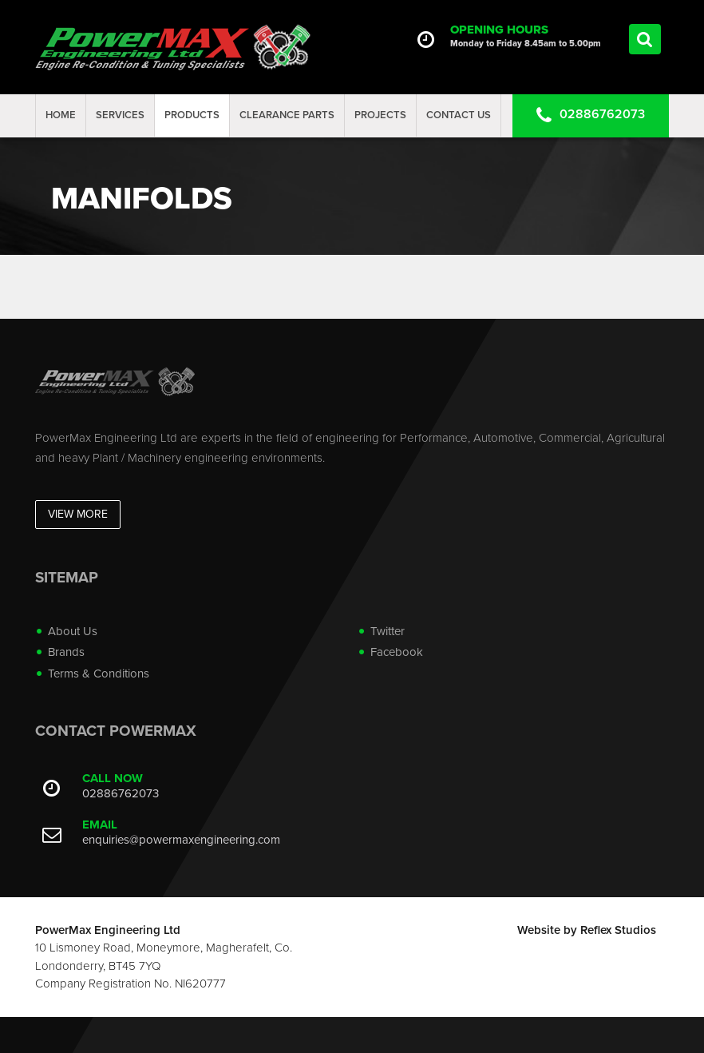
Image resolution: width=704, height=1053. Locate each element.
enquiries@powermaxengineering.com (181, 839)
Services (120, 115)
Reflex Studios (618, 930)
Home (60, 115)
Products (192, 115)
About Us (72, 631)
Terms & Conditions (98, 673)
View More (78, 514)
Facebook (396, 652)
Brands (66, 652)
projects (380, 115)
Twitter (387, 631)
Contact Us (458, 115)
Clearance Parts (286, 115)
